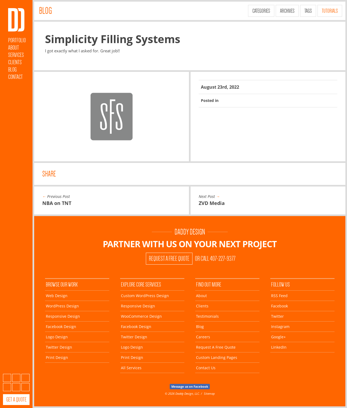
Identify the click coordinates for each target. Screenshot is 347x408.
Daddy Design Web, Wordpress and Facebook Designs (16, 19)
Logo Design (57, 336)
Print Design (57, 357)
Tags (308, 11)
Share (49, 174)
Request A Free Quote (169, 258)
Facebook (16, 378)
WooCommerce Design (141, 316)
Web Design (57, 295)
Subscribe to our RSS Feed (7, 378)
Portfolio (17, 40)
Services (16, 55)
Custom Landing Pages (216, 357)
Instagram (7, 387)
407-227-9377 (222, 258)
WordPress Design (62, 306)
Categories (261, 11)
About (13, 47)
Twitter (25, 378)
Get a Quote (16, 399)
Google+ (16, 387)
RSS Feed (279, 295)
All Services (131, 367)
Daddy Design (190, 232)
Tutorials (330, 11)
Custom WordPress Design (145, 295)
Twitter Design (59, 347)
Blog (12, 69)
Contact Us (206, 367)
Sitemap (209, 393)
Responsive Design (63, 316)
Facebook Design (61, 326)
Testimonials (207, 316)
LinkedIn (25, 387)
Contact (15, 76)
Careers (203, 336)
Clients (15, 62)
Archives (287, 11)
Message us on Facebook (189, 386)
